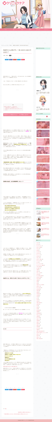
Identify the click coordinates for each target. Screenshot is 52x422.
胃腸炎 (38, 320)
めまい (38, 257)
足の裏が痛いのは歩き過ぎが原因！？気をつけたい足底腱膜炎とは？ (45, 223)
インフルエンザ (39, 263)
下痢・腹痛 (38, 266)
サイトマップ (46, 29)
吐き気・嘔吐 (39, 277)
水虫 (37, 296)
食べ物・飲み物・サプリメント (41, 332)
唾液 (37, 280)
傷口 (13, 29)
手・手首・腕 (39, 287)
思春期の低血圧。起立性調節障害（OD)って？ (11, 107)
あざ (37, 242)
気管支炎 (38, 293)
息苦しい (38, 286)
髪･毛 (38, 335)
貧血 (5, 408)
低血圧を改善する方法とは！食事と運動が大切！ (10, 366)
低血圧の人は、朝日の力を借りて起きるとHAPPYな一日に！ (13, 108)
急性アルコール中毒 (40, 284)
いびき (38, 244)
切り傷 (22, 29)
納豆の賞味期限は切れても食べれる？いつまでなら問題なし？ (45, 235)
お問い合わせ (38, 29)
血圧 (10, 55)
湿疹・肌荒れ (39, 302)
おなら (38, 248)
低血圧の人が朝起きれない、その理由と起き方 (10, 106)
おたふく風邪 (39, 247)
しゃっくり (38, 254)
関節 (37, 329)
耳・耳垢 (38, 317)
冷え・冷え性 (39, 272)
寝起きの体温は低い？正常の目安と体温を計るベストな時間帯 (45, 212)
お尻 (37, 250)
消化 (37, 301)
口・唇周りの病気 (39, 275)
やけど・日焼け (39, 259)
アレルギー (38, 260)
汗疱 (37, 299)
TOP (5, 45)
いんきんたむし (39, 245)
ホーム (6, 29)
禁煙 (37, 311)
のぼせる (38, 256)
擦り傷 (30, 29)
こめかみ (38, 251)
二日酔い (38, 268)
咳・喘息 (38, 278)
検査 (37, 292)
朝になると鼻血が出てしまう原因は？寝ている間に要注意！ (45, 229)
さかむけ (38, 253)
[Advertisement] (26, 38)
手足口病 (38, 289)
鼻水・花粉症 (39, 338)
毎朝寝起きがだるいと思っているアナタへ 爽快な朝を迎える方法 (45, 218)
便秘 (37, 269)
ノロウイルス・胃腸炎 (40, 265)
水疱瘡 (38, 295)
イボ (37, 262)
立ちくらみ (38, 314)
